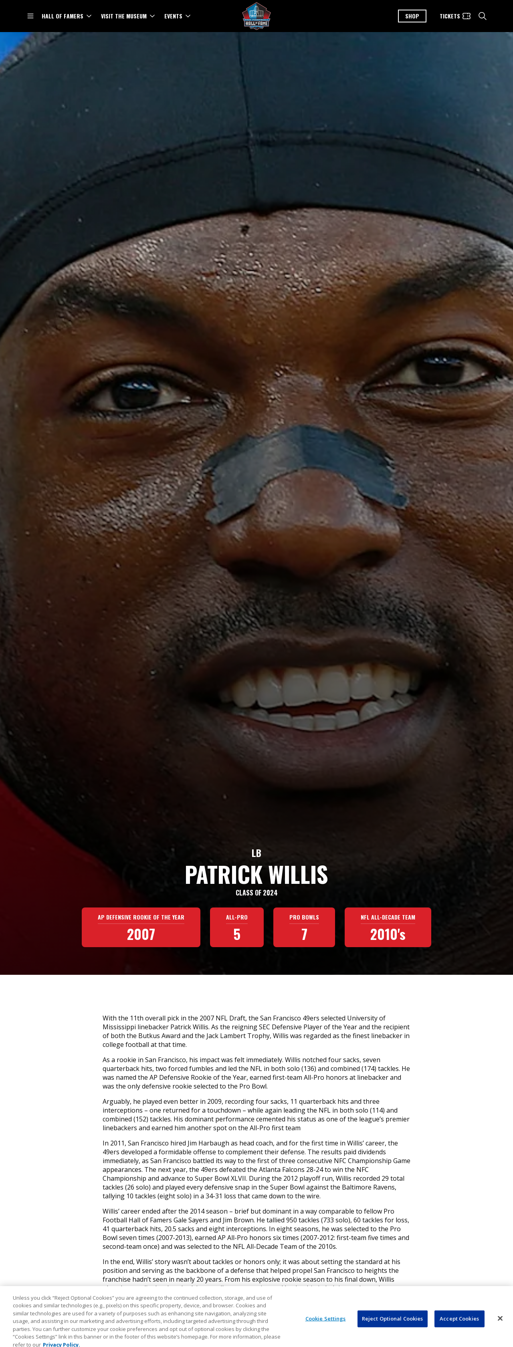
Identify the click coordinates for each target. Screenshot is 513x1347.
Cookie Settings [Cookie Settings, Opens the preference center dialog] (325, 1335)
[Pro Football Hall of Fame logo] (256, 16)
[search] (482, 16)
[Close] (500, 1335)
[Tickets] (455, 16)
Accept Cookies (459, 1335)
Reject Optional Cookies (392, 1335)
